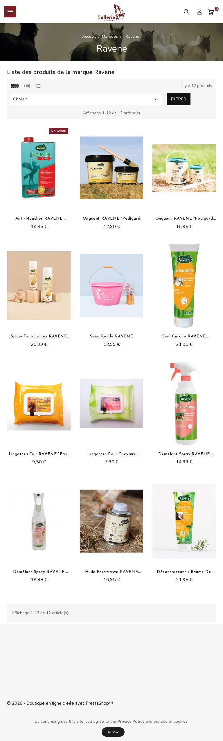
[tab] (15, 86)
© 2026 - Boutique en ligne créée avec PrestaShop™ (60, 703)
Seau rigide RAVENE (111, 336)
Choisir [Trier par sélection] (86, 99)
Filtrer (178, 99)
